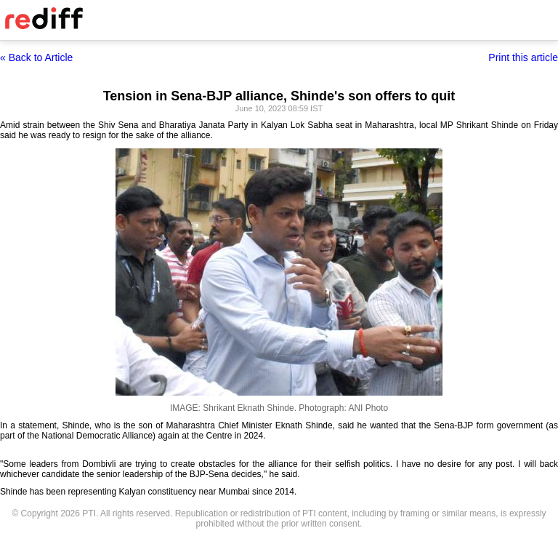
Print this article (523, 57)
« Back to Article (36, 57)
